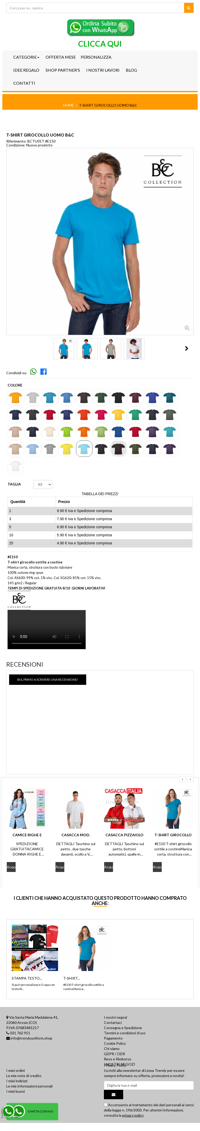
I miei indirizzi (16, 1090)
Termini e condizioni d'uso (125, 1033)
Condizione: (16, 145)
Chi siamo (112, 1048)
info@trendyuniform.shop (31, 1038)
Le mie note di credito (23, 1085)
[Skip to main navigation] (33, 373)
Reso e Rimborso (117, 1059)
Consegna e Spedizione (123, 1027)
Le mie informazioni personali (29, 1095)
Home (68, 105)
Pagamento (113, 1038)
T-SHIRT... (71, 978)
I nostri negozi (115, 1017)
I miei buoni (15, 1100)
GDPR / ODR (114, 1054)
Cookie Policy (115, 1043)
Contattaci (113, 1022)
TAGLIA (15, 484)
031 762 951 (20, 1033)
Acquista (11, 867)
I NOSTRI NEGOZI (119, 1064)
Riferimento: (16, 141)
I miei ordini (15, 1080)
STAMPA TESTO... (27, 978)
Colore (15, 385)
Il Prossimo (187, 348)
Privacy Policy (115, 1074)
